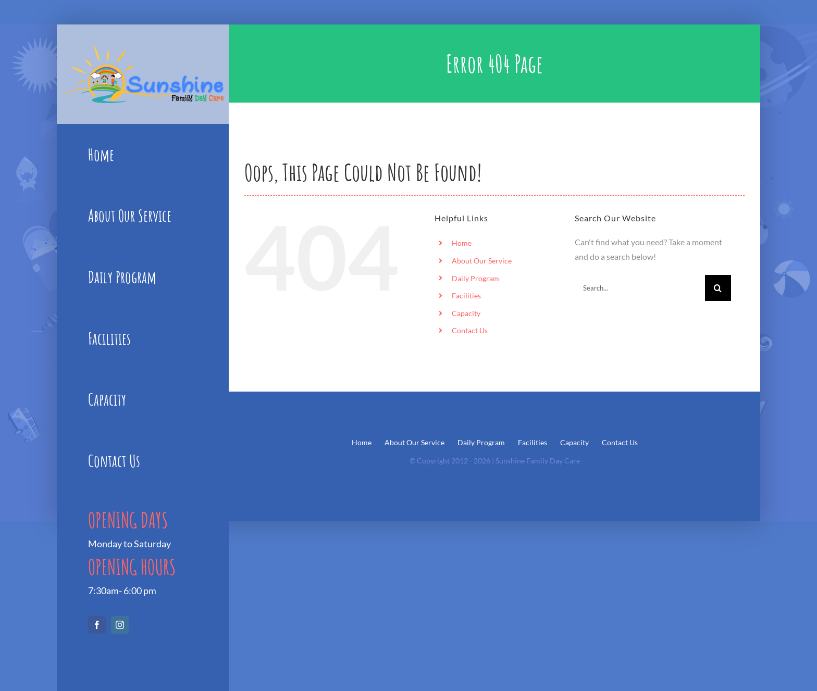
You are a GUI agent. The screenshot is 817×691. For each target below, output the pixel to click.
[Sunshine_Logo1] (143, 49)
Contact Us (470, 330)
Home (462, 242)
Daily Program (475, 278)
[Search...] (640, 288)
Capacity (466, 313)
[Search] (718, 288)
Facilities (466, 295)
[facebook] (97, 625)
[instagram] (120, 625)
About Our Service (482, 260)
